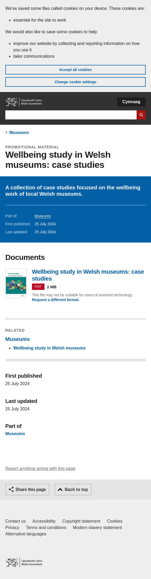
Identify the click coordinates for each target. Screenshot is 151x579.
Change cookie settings (75, 82)
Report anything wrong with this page (40, 468)
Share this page (30, 489)
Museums (19, 132)
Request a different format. (55, 300)
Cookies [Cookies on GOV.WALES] (115, 521)
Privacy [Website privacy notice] (12, 527)
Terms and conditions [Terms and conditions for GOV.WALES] (46, 527)
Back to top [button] (76, 489)
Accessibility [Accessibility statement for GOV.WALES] (43, 521)
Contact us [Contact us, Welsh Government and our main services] (15, 521)
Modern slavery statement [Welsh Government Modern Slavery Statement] (97, 527)
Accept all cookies (75, 70)
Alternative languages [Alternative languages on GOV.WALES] (25, 534)
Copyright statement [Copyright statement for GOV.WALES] (81, 521)
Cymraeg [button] (131, 101)
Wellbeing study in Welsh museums (49, 348)
